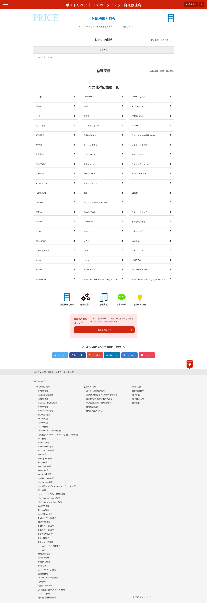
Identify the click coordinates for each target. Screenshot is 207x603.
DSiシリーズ (137, 231)
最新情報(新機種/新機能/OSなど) (100, 399)
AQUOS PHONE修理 (47, 403)
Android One (137, 116)
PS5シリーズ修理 (46, 530)
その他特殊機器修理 (47, 597)
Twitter (61, 355)
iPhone (39, 106)
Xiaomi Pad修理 (45, 482)
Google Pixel (89, 212)
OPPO (86, 251)
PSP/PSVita (41, 193)
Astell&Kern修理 (45, 514)
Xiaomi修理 (43, 427)
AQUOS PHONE (139, 174)
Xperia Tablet (89, 270)
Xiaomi (39, 270)
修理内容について (94, 411)
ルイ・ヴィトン (90, 183)
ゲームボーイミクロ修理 (49, 546)
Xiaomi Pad (41, 279)
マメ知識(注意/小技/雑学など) (99, 403)
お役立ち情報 (90, 386)
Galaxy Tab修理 (45, 458)
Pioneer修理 (43, 510)
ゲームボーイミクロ (44, 251)
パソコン (135, 183)
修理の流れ (137, 386)
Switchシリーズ (138, 97)
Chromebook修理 (45, 446)
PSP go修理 (43, 538)
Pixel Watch (41, 164)
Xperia (38, 260)
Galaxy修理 (43, 407)
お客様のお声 (138, 391)
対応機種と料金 (43, 386)
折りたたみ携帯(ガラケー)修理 (51, 590)
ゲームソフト (137, 251)
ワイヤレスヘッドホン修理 (50, 502)
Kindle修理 (43, 462)
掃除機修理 (43, 574)
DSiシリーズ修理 (45, 542)
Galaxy (135, 193)
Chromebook (89, 154)
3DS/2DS (40, 135)
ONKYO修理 (43, 506)
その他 (86, 231)
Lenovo (87, 260)
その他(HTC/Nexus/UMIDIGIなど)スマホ (101, 279)
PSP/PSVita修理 (45, 534)
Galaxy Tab (88, 222)
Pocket (147, 355)
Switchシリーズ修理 (47, 518)
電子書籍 (40, 154)
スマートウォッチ (91, 126)
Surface (135, 126)
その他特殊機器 (138, 222)
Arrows (39, 145)
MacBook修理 (44, 554)
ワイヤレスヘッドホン (141, 164)
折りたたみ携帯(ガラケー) (95, 202)
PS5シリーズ (89, 174)
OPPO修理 (43, 419)
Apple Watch (137, 106)
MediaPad (136, 241)
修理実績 (136, 395)
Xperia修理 (43, 423)
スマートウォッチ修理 (48, 578)
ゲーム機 (40, 174)
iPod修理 (42, 490)
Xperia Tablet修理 (46, 478)
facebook (78, 355)
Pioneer (39, 222)
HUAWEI (39, 231)
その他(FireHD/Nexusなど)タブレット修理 (57, 486)
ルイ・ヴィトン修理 (47, 570)
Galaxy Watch (90, 135)
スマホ (39, 97)
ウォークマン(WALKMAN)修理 (51, 494)
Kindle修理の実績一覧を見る (161, 71)
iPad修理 (42, 439)
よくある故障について (96, 391)
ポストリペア (76, 5)
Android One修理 (45, 395)
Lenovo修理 (43, 470)
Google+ (96, 355)
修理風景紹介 (92, 407)
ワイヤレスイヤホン (140, 145)
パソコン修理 (44, 594)
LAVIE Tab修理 (44, 474)
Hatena (130, 355)
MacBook (88, 97)
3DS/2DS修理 (44, 522)
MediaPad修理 (44, 466)
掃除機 (86, 116)
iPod (38, 116)
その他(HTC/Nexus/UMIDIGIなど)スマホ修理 (58, 435)
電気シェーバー (90, 164)
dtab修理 (42, 454)
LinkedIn (113, 355)
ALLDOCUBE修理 (46, 450)
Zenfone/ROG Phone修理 (49, 431)
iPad (85, 106)
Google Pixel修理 (45, 411)
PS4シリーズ (137, 154)
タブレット (41, 126)
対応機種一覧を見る (159, 40)
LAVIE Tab (136, 260)
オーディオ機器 (90, 145)
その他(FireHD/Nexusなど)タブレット (148, 279)
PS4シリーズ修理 (46, 526)
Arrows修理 (43, 399)
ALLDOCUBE (42, 183)
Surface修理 (43, 443)
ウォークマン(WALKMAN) (143, 135)
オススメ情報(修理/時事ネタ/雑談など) (103, 395)
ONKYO (39, 202)
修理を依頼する (104, 330)
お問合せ (136, 403)
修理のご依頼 (138, 399)
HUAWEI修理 (44, 415)
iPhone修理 (43, 391)
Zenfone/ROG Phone (141, 270)
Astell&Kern (41, 241)
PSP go (39, 212)
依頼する (192, 4)
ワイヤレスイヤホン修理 (49, 498)
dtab (85, 193)
